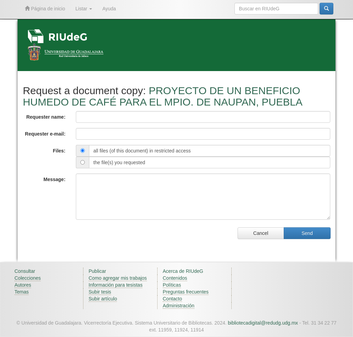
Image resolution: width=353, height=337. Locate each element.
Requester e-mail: (45, 134)
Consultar (24, 271)
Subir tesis (100, 292)
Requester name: (45, 117)
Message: (54, 179)
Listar (83, 8)
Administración (178, 305)
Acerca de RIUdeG (183, 271)
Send (307, 233)
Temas (21, 292)
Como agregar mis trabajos (118, 278)
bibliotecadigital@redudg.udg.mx (263, 323)
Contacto (172, 298)
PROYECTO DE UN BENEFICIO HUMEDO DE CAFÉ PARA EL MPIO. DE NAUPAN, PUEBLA (162, 96)
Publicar (97, 271)
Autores (22, 285)
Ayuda (109, 8)
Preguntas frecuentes (186, 292)
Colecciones (27, 278)
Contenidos (175, 278)
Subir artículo (103, 298)
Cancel (261, 233)
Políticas (172, 285)
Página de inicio (45, 8)
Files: (59, 150)
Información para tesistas (115, 285)
